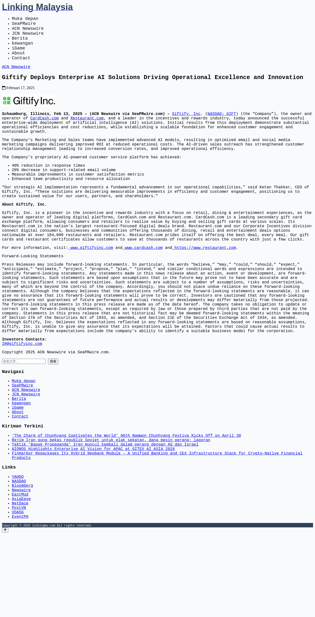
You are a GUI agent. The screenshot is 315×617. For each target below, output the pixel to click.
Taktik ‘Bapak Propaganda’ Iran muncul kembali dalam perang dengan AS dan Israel (105, 513)
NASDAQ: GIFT (221, 125)
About (18, 61)
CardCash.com (44, 131)
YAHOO (18, 550)
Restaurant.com (86, 131)
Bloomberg (22, 561)
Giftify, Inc (186, 125)
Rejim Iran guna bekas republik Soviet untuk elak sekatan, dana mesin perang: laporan (111, 507)
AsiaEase (21, 577)
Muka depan (25, 19)
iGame (18, 55)
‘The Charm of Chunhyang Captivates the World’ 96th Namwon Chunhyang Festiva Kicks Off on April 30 (126, 502)
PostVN (19, 588)
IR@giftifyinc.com (22, 398)
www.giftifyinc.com (90, 283)
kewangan (22, 49)
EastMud (20, 571)
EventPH (20, 598)
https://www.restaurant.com (204, 283)
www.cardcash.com (143, 283)
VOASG (18, 593)
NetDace (20, 582)
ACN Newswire (28, 31)
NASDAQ (19, 555)
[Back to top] (5, 612)
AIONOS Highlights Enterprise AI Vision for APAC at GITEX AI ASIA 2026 (93, 518)
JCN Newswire (28, 37)
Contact (21, 66)
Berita (20, 43)
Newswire (21, 566)
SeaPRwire (24, 25)
